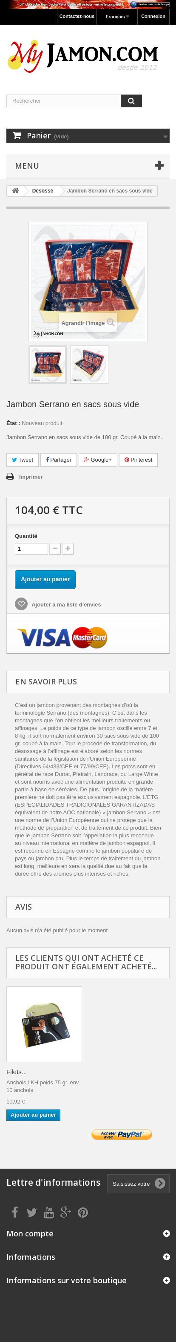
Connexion (153, 16)
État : (13, 423)
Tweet (22, 460)
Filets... (16, 1071)
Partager (58, 460)
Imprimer (31, 477)
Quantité (26, 536)
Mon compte (30, 1233)
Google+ (98, 460)
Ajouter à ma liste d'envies (65, 604)
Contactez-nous (77, 16)
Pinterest (139, 460)
